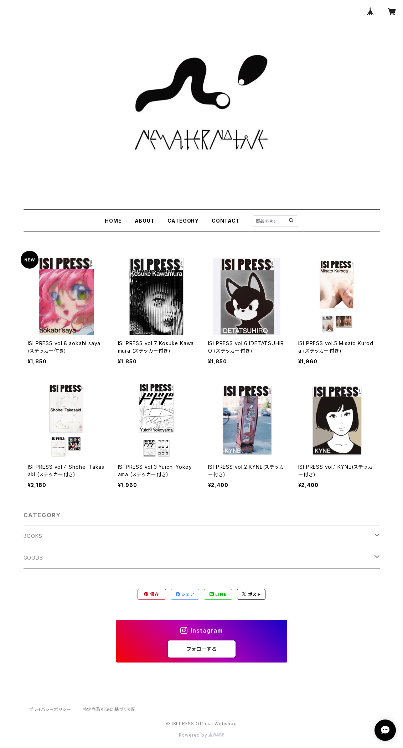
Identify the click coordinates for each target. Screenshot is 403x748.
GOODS (33, 558)
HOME (113, 221)
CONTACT (226, 221)
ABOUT (145, 221)
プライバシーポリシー (50, 709)
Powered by (201, 735)
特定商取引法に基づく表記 (109, 709)
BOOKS (33, 536)
